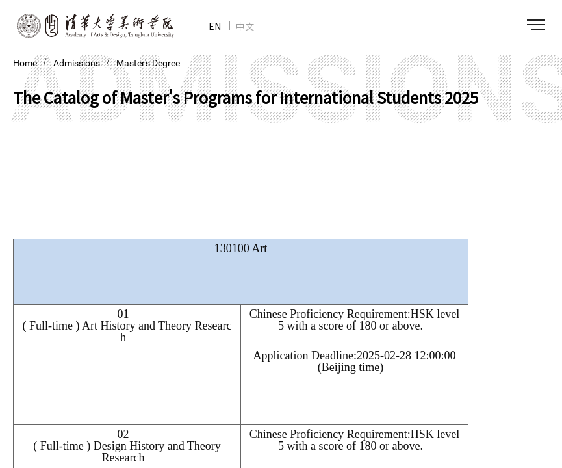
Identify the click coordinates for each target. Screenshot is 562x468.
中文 (245, 26)
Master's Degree (148, 63)
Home (25, 63)
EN (215, 26)
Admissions (76, 63)
